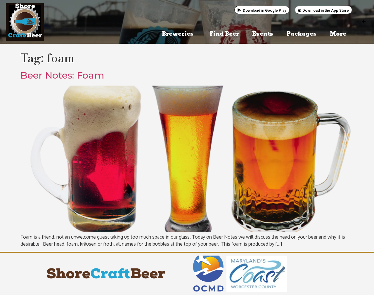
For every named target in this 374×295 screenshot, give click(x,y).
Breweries (179, 34)
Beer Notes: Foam (62, 75)
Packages (301, 34)
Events (262, 34)
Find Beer (224, 34)
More (339, 34)
